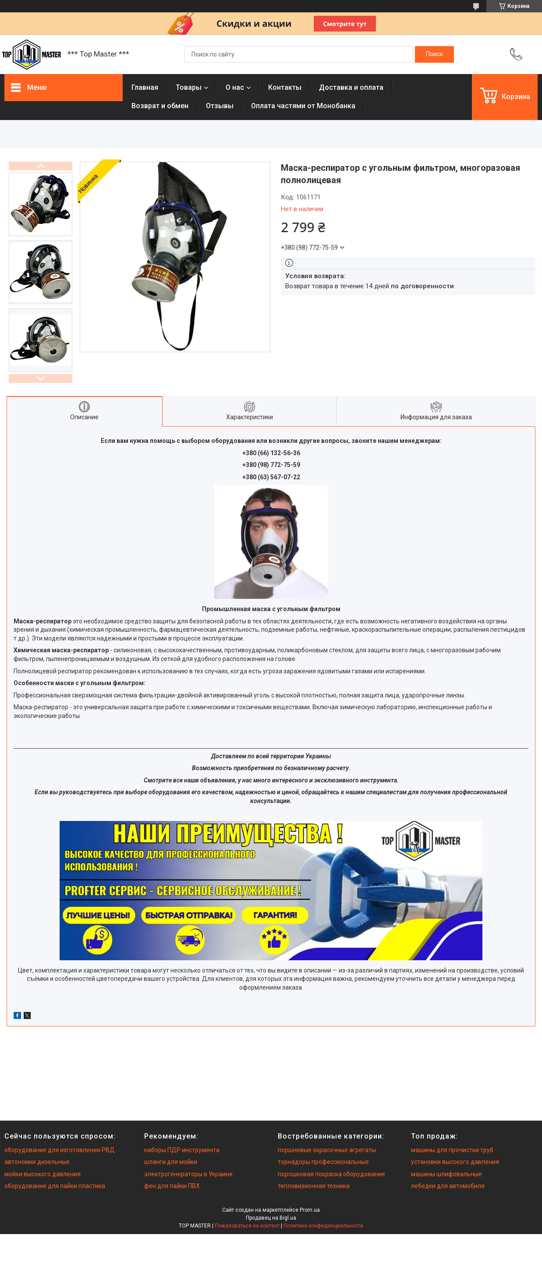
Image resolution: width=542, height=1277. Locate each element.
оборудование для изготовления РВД (59, 1149)
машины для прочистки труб (452, 1149)
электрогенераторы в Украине (188, 1174)
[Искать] (434, 54)
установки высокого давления (455, 1161)
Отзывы (220, 106)
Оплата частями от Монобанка (303, 106)
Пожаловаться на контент (247, 1226)
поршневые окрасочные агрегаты (327, 1149)
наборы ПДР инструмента (182, 1149)
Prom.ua (310, 1210)
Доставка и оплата (351, 87)
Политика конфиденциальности (323, 1226)
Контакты (284, 87)
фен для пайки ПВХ (172, 1185)
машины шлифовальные (446, 1174)
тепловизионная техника (314, 1185)
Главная (144, 87)
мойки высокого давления (42, 1174)
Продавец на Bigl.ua (271, 1218)
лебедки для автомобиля (448, 1185)
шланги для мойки (170, 1161)
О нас (235, 87)
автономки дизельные (37, 1161)
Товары (189, 87)
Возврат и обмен (159, 106)
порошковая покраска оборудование (331, 1174)
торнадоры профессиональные (323, 1161)
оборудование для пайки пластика (54, 1185)
